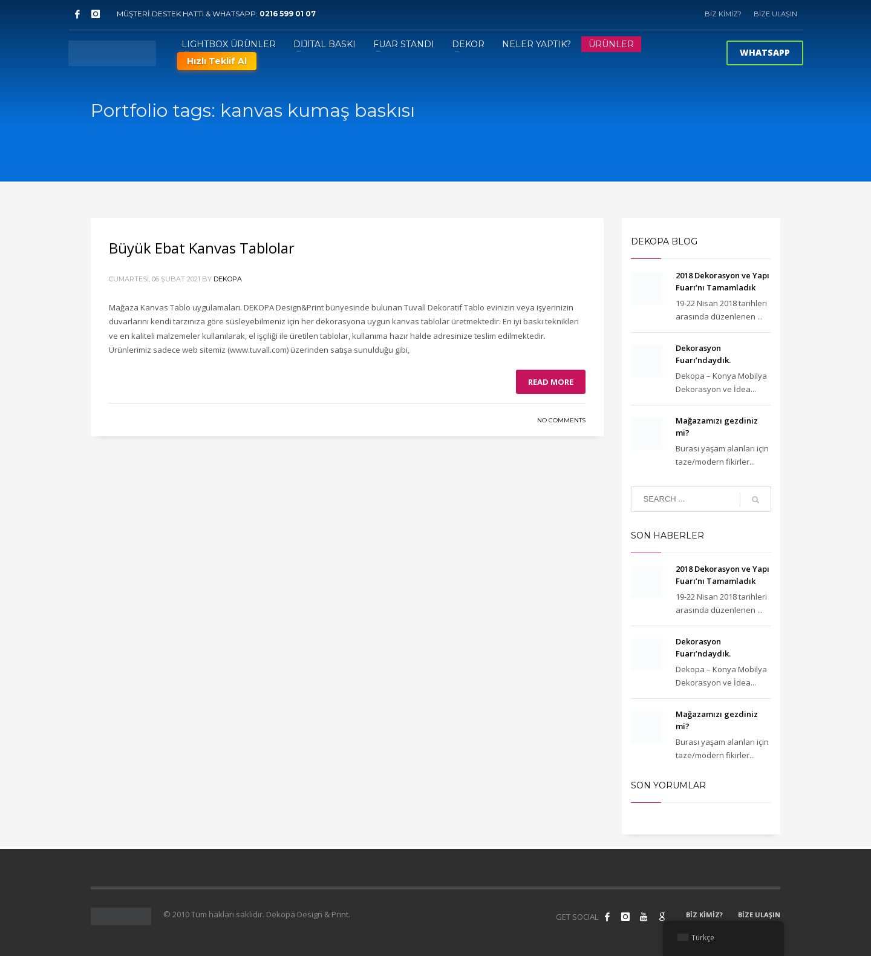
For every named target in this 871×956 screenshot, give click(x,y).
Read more (550, 381)
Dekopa (228, 279)
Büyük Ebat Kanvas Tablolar (202, 248)
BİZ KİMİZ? (723, 14)
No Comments (561, 420)
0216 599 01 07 (287, 13)
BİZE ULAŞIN (775, 14)
